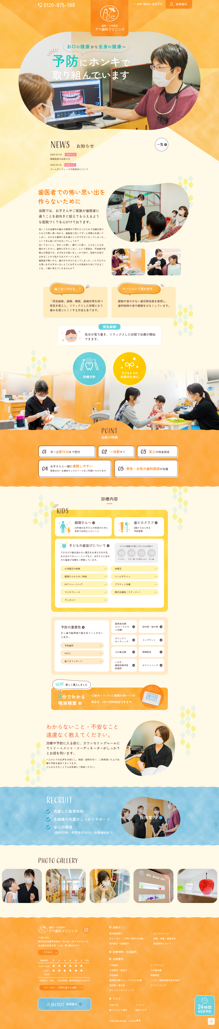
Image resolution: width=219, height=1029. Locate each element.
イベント (139, 1005)
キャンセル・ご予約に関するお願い (61, 987)
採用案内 (181, 4)
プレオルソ (70, 600)
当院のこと (119, 927)
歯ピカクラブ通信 (118, 1010)
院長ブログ (141, 1010)
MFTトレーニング (73, 584)
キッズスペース (161, 933)
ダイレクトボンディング (121, 640)
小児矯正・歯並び (118, 970)
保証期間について (162, 943)
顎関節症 (146, 652)
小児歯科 (113, 965)
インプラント (149, 640)
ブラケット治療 (122, 584)
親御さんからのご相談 (76, 576)
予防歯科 (69, 645)
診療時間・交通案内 (125, 952)
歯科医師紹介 (116, 933)
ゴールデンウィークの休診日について (69, 169)
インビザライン (122, 576)
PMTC (68, 653)
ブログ (117, 998)
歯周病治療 (125, 980)
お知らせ (113, 1005)
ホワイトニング (150, 665)
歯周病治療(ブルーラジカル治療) (122, 626)
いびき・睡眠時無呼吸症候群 (121, 665)
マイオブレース (72, 592)
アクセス (47, 952)
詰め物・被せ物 (150, 626)
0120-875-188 (59, 5)
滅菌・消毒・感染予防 (164, 938)
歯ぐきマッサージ (73, 661)
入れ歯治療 (120, 652)
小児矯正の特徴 (72, 568)
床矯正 (118, 568)
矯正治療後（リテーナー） (128, 592)
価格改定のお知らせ (60, 158)
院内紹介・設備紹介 (119, 943)
